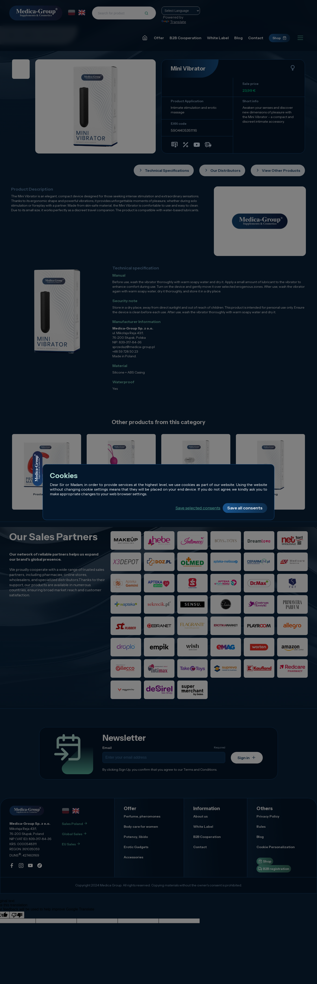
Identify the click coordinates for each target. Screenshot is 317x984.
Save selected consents (197, 508)
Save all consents (245, 508)
